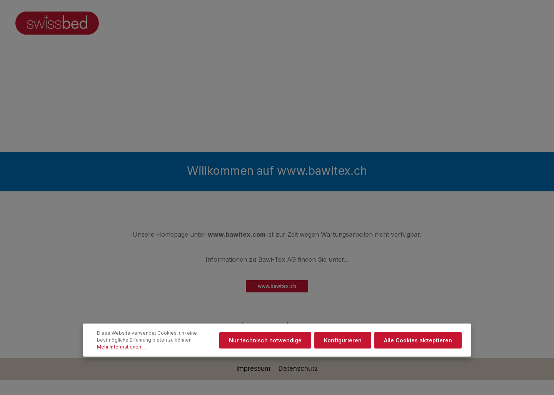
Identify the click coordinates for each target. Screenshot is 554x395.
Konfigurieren (343, 340)
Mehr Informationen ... (121, 347)
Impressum (254, 368)
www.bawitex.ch (277, 286)
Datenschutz (298, 368)
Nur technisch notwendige (265, 340)
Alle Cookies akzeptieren (418, 340)
